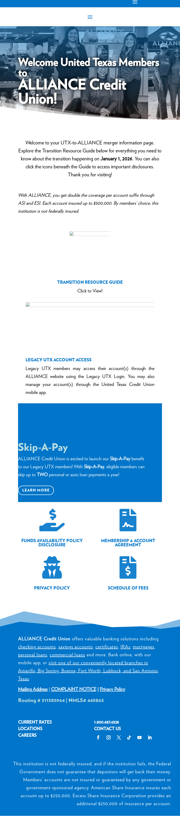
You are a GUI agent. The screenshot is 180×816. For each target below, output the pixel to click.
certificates (106, 647)
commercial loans (67, 654)
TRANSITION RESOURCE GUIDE (90, 282)
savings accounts (75, 647)
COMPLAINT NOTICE (73, 689)
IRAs (125, 647)
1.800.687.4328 (106, 722)
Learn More (36, 490)
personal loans (32, 654)
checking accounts (37, 647)
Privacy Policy (112, 689)
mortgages (143, 647)
